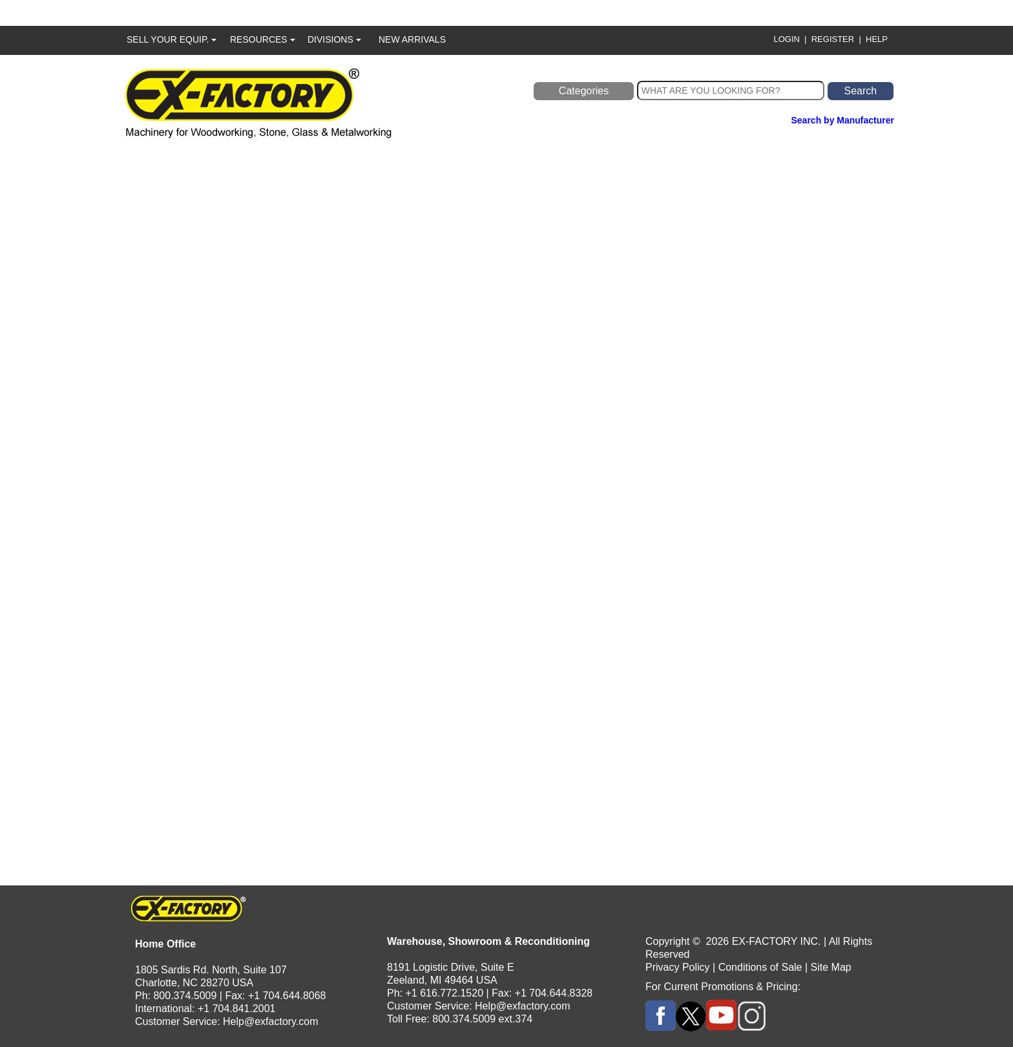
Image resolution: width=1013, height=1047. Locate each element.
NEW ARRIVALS (412, 39)
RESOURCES (262, 39)
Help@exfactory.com (271, 1021)
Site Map (831, 967)
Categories (584, 90)
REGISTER (832, 39)
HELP (877, 39)
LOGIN (786, 39)
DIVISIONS (334, 39)
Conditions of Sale (760, 967)
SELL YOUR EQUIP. (171, 39)
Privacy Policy (677, 967)
